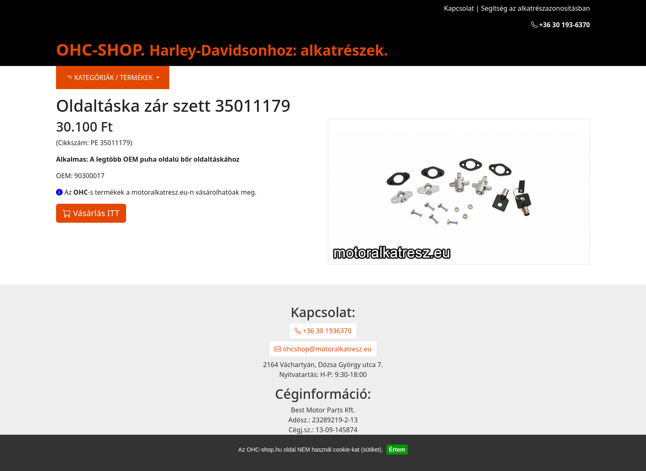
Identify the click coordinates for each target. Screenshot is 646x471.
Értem (397, 449)
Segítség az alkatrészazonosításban (535, 8)
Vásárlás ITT (91, 213)
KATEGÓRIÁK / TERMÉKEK (110, 77)
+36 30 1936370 (323, 330)
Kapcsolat (459, 8)
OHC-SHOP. (222, 49)
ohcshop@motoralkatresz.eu (322, 348)
